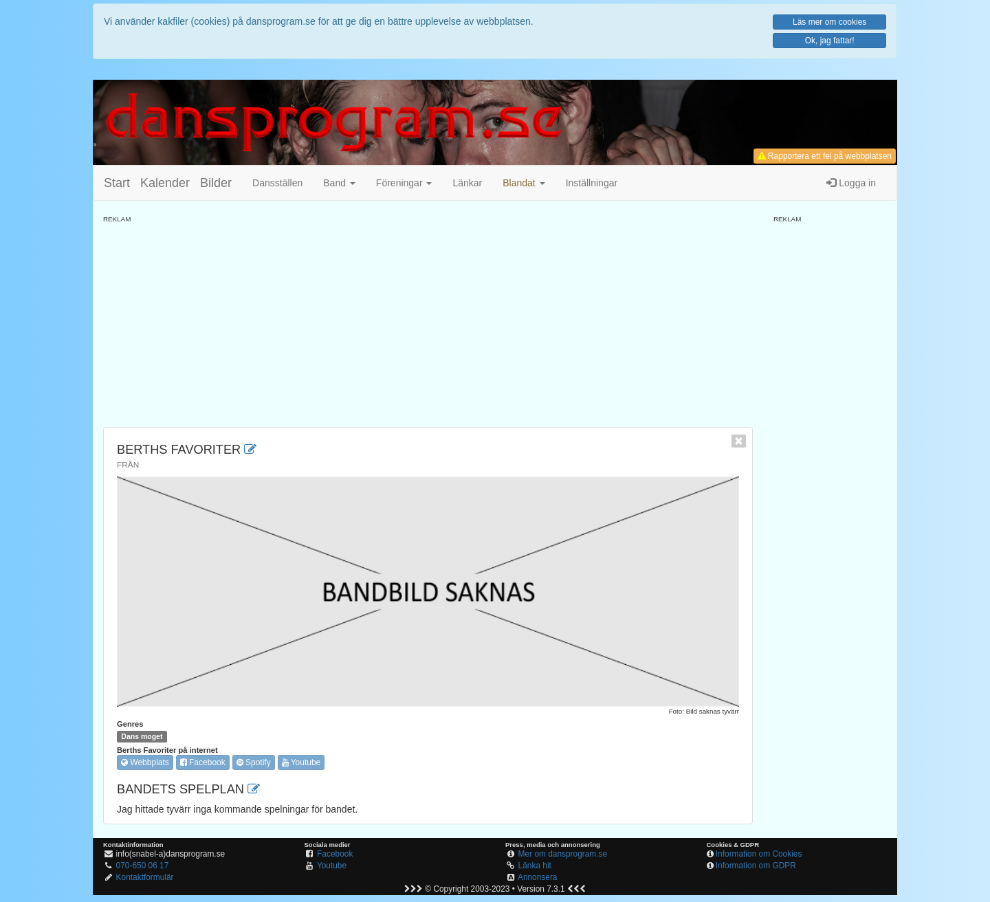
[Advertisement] (428, 320)
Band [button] (339, 182)
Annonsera (538, 877)
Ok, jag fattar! (830, 40)
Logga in (851, 182)
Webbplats (145, 762)
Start (117, 183)
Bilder (216, 183)
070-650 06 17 (142, 865)
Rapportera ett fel (825, 156)
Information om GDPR (756, 865)
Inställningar (592, 182)
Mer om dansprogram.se (563, 854)
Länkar (467, 182)
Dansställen (277, 182)
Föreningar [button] (404, 182)
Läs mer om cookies (829, 22)
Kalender (165, 183)
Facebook (203, 762)
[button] (523, 183)
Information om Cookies (759, 854)
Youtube (301, 762)
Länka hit (534, 865)
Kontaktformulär (145, 877)
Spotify (253, 762)
